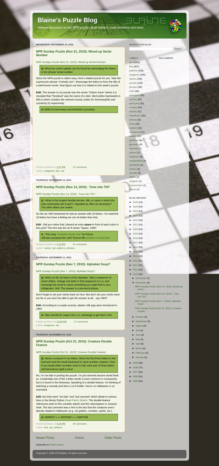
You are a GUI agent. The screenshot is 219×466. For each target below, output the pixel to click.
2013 (136, 260)
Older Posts (113, 437)
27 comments (80, 167)
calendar (133, 148)
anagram (133, 181)
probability (134, 165)
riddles (132, 177)
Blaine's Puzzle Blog (67, 20)
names (47, 248)
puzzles (133, 99)
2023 (136, 215)
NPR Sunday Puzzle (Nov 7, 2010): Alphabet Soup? (73, 264)
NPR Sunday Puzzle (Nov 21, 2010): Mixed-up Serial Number (70, 62)
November (141, 282)
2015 (136, 251)
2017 (136, 242)
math (131, 91)
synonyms (134, 95)
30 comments (80, 424)
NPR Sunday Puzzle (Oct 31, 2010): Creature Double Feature (71, 352)
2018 (136, 238)
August (139, 325)
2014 (136, 256)
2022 (136, 220)
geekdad (133, 140)
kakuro (132, 189)
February (140, 353)
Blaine (64, 453)
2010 (136, 274)
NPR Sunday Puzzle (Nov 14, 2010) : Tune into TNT (73, 187)
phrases (71, 248)
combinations (136, 160)
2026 (136, 202)
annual (132, 119)
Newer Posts (45, 437)
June (138, 335)
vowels (132, 136)
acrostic (133, 173)
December (141, 278)
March (139, 348)
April (138, 343)
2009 (136, 363)
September (141, 321)
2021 (136, 224)
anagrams (49, 171)
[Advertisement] (78, 139)
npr (63, 171)
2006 (136, 376)
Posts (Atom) (56, 444)
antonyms (134, 103)
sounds (133, 83)
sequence (134, 156)
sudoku (133, 169)
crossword (134, 132)
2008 (136, 367)
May (138, 339)
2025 (136, 206)
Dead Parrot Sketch (76, 400)
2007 (136, 372)
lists (58, 171)
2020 (136, 229)
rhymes (133, 111)
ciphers (133, 152)
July (138, 330)
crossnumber (136, 185)
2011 (136, 269)
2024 (136, 211)
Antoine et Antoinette (98, 238)
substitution (135, 115)
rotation (133, 128)
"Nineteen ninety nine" (68, 234)
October (140, 317)
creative (133, 107)
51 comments (80, 244)
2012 (136, 265)
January (140, 357)
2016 (136, 247)
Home (79, 437)
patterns (61, 248)
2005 (136, 381)
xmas (132, 124)
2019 (136, 233)
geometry (134, 144)
